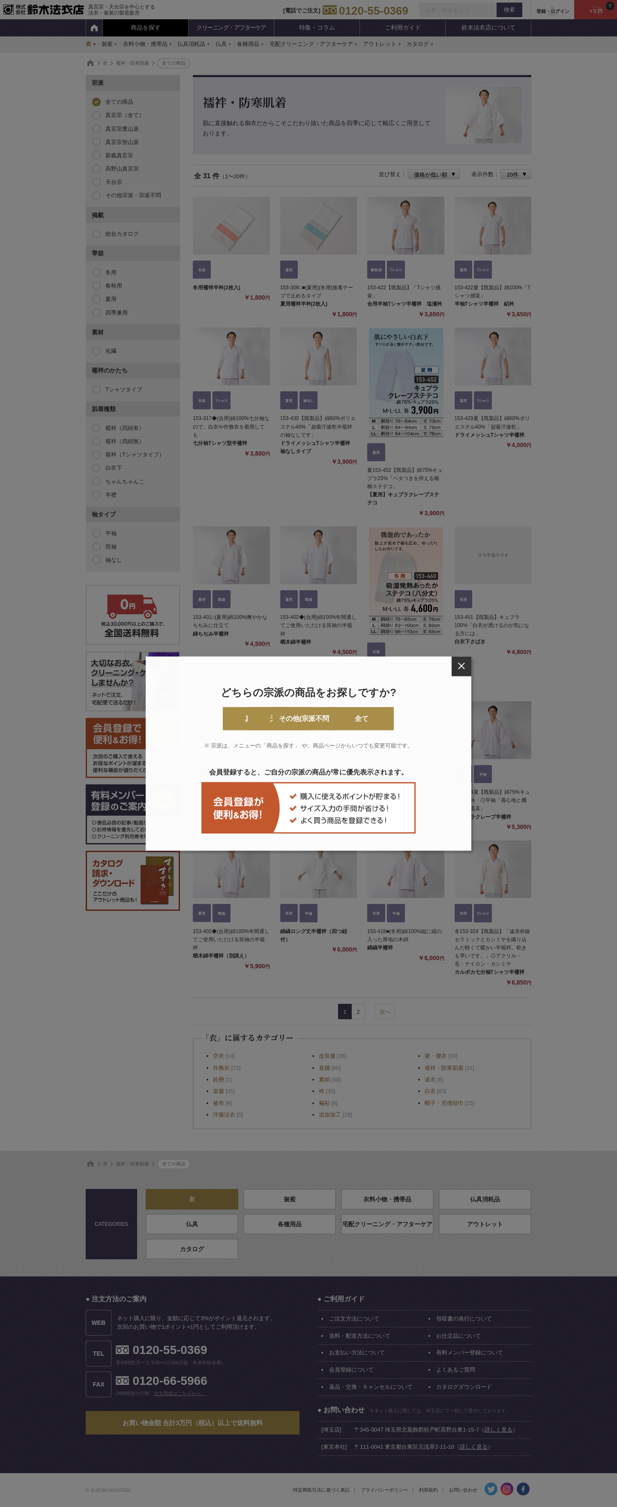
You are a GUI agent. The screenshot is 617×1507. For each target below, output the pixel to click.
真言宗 (204, 718)
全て (412, 718)
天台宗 (274, 718)
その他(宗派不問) (343, 718)
